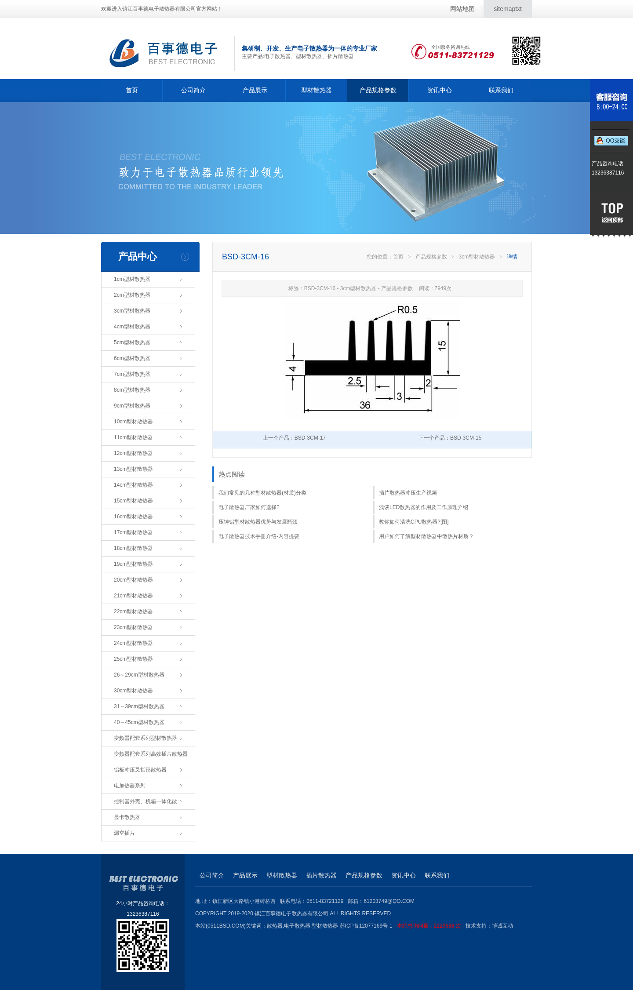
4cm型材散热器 (132, 327)
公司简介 (193, 90)
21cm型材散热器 (133, 596)
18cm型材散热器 (133, 548)
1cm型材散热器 (132, 279)
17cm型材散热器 (133, 532)
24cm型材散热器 (133, 643)
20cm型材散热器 (133, 580)
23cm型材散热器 (133, 627)
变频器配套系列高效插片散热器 (151, 754)
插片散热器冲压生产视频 (408, 493)
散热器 (275, 926)
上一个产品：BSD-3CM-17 (294, 438)
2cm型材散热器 (132, 295)
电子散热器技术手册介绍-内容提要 (258, 536)
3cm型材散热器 (132, 311)
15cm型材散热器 (133, 501)
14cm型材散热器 (133, 485)
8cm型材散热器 (132, 390)
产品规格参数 (378, 90)
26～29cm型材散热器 (139, 675)
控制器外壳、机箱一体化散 (145, 801)
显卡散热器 (127, 817)
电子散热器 (297, 926)
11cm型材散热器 (133, 437)
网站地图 (462, 8)
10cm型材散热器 (133, 422)
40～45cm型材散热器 (139, 722)
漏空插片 (124, 833)
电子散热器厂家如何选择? (249, 507)
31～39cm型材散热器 (139, 706)
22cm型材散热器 (133, 611)
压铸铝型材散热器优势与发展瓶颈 (258, 522)
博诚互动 (502, 926)
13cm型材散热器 (133, 469)
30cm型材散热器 (133, 691)
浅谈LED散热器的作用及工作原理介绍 (423, 507)
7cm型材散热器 (132, 374)
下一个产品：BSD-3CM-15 (449, 438)
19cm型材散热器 (133, 564)
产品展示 (255, 90)
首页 (132, 90)
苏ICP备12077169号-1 (403, 926)
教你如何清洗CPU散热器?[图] (414, 522)
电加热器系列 (130, 786)
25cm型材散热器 (133, 659)
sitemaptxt (508, 8)
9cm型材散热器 (132, 406)
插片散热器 (321, 875)
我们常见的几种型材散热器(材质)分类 (262, 493)
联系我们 (501, 90)
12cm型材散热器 (133, 453)
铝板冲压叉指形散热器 (140, 770)
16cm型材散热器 (133, 516)
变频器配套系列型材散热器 (145, 738)
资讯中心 (439, 90)
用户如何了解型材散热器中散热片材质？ (426, 536)
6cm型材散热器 (132, 358)
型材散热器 (316, 90)
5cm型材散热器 (132, 342)
